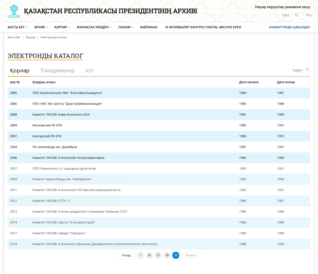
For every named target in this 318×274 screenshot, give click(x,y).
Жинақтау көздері (93, 27)
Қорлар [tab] (19, 70)
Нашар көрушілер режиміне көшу (282, 7)
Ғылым (124, 27)
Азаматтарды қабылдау (289, 27)
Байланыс (149, 27)
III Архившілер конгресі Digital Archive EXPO (203, 27)
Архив (39, 27)
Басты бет (16, 27)
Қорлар (60, 27)
